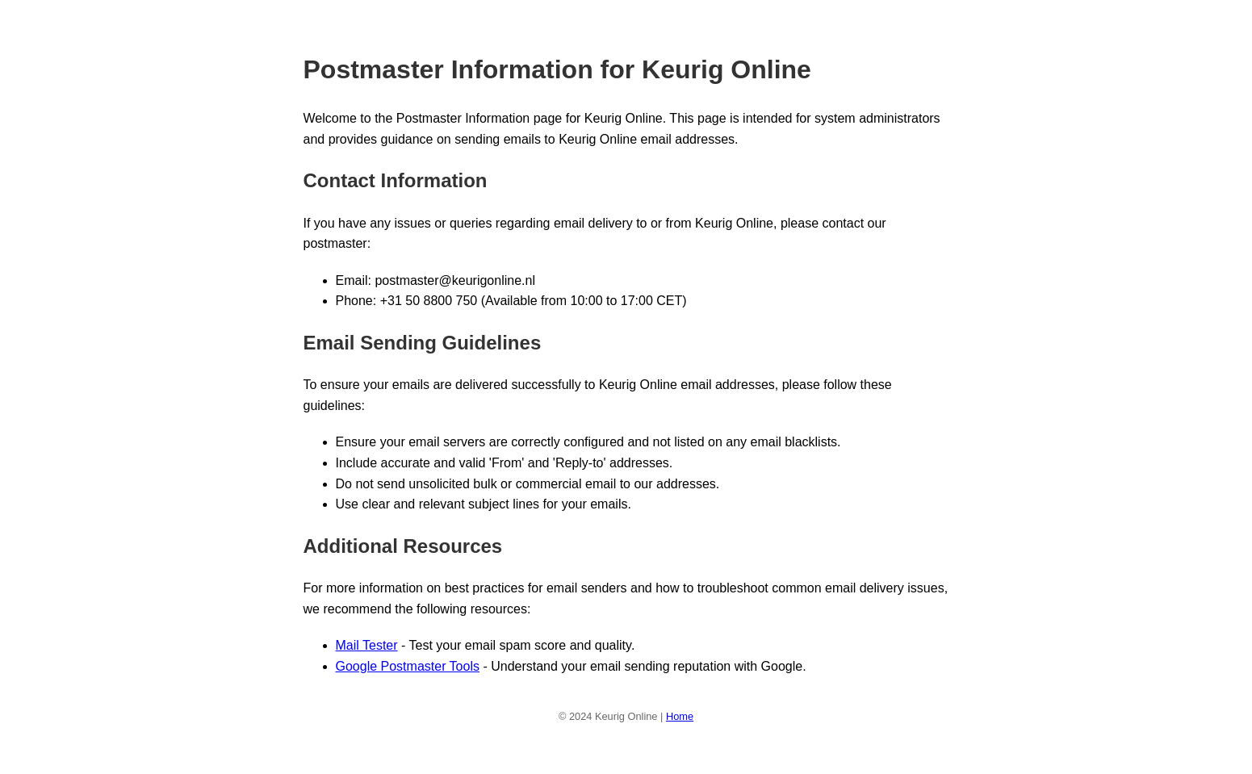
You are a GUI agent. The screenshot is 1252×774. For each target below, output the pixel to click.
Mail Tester (367, 645)
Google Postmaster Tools (407, 666)
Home (679, 716)
